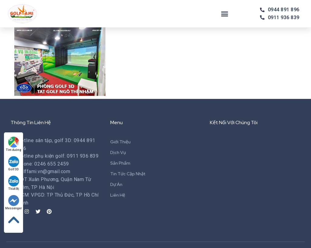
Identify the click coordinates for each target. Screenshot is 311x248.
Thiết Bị (13, 183)
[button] (225, 13)
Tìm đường (13, 144)
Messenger (13, 202)
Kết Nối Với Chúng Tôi (234, 122)
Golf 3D (13, 163)
